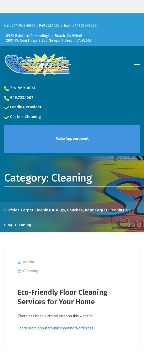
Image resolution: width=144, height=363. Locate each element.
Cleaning (30, 271)
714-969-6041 (23, 25)
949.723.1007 (50, 25)
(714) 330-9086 (84, 25)
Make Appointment (72, 138)
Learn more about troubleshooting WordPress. (56, 328)
